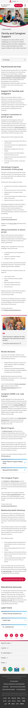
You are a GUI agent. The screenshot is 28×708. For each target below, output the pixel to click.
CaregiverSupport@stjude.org (9, 219)
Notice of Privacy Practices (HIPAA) (17, 686)
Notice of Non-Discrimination (8, 689)
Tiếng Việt (13, 698)
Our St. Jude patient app (13, 494)
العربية (9, 700)
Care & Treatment (5, 5)
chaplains (23, 76)
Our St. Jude (12, 223)
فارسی (5, 703)
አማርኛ (17, 703)
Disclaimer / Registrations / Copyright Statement (14, 684)
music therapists (16, 77)
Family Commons (19, 127)
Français (14, 700)
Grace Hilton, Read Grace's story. (11, 343)
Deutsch (19, 700)
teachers (23, 77)
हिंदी (9, 703)
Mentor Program (7, 431)
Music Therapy (15, 481)
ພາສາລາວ (22, 703)
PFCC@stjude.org (5, 456)
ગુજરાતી (12, 703)
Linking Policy (6, 686)
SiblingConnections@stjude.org (12, 310)
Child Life (6, 481)
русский (4, 700)
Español (5, 698)
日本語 (23, 700)
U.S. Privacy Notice (14, 681)
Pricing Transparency (21, 689)
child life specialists (6, 77)
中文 (9, 698)
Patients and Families (6, 29)
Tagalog (23, 698)
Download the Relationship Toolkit (13, 579)
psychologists (17, 76)
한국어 (18, 698)
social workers (9, 76)
